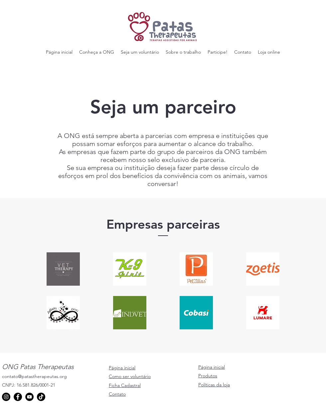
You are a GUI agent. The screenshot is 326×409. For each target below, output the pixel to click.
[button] (96, 52)
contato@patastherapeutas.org (34, 376)
